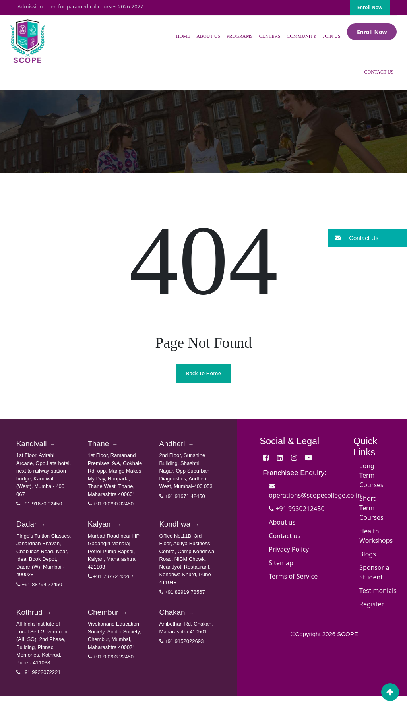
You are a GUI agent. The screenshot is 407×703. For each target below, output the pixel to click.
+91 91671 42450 (182, 498)
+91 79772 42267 (111, 581)
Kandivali (39, 445)
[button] (367, 238)
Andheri (179, 445)
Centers (269, 36)
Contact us (284, 535)
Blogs (367, 554)
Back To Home (203, 373)
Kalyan (108, 527)
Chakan (179, 618)
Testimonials (378, 590)
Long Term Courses (371, 475)
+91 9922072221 (38, 679)
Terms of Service (293, 576)
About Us (208, 36)
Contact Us (379, 72)
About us (282, 522)
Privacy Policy (289, 549)
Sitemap (281, 562)
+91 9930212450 (296, 508)
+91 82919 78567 (182, 596)
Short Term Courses (371, 508)
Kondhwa (183, 527)
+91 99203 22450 (111, 663)
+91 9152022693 (181, 648)
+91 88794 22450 (39, 589)
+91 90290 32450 (111, 506)
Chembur (111, 618)
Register (371, 604)
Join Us (332, 36)
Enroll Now (369, 7)
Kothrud (37, 618)
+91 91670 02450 (39, 506)
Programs (240, 36)
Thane (105, 445)
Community (301, 36)
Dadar (33, 527)
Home (183, 36)
